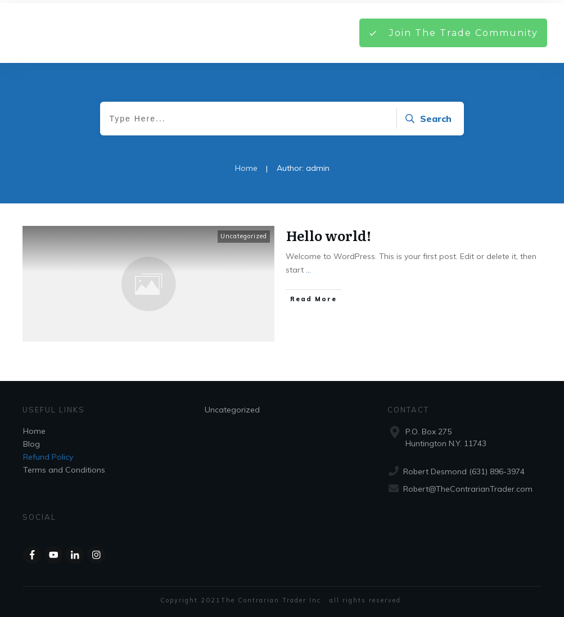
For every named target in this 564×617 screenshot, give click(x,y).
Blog (31, 444)
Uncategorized (243, 236)
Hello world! (328, 235)
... (308, 270)
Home (34, 431)
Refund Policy (48, 457)
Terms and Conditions (64, 470)
